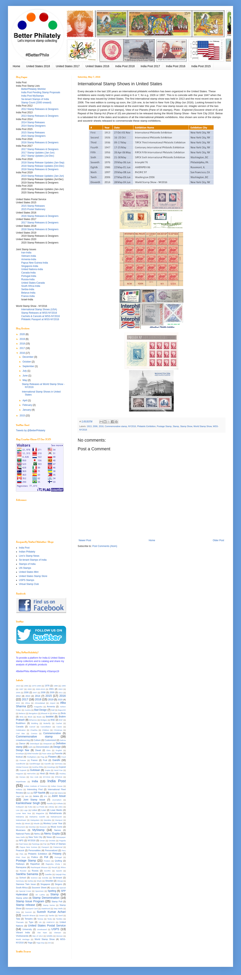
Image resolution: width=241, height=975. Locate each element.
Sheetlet (49, 881)
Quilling (58, 861)
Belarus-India (28, 292)
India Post (24, 547)
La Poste (40, 807)
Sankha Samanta (27, 874)
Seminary (20, 881)
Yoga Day (40, 943)
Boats (39, 717)
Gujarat (62, 767)
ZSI (49, 943)
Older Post (218, 540)
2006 (95, 426)
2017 (23, 348)
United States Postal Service (47, 925)
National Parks (23, 834)
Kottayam (20, 807)
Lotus (34, 810)
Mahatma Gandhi (37, 817)
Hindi (42, 773)
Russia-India (28, 279)
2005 (18, 692)
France (34, 760)
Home (16, 66)
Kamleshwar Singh (28, 803)
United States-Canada (33, 282)
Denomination (42, 747)
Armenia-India (28, 259)
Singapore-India (29, 266)
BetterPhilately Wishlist (33, 89)
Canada (20, 726)
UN (40, 922)
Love (43, 810)
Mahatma (20, 817)
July (25, 370)
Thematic (20, 922)
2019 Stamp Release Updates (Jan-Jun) (42, 175)
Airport (52, 703)
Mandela (47, 820)
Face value (46, 753)
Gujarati (22, 770)
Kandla (50, 803)
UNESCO (50, 922)
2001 (51, 689)
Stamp (176, 426)
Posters (47, 861)
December (28, 357)
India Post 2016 (175, 66)
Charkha (33, 730)
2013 (27, 696)
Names (57, 830)
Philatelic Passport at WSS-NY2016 (40, 319)
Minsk (27, 823)
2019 (23, 339)
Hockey (62, 773)
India (35, 781)
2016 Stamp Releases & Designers (40, 142)
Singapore (45, 884)
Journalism (56, 800)
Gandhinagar (34, 764)
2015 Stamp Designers (33, 136)
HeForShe (31, 773)
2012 (18, 696)
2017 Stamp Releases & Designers (40, 149)
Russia (35, 870)
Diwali (38, 750)
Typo (31, 922)
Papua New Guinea (28, 847)
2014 (37, 696)
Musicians (20, 830)
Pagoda (62, 840)
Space (53, 888)
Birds (63, 713)
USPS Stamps (26, 580)
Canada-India (28, 272)
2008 (43, 692)
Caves (59, 727)
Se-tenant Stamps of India (35, 99)
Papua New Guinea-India (34, 262)
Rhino (63, 867)
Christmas (58, 730)
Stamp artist (22, 898)
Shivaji (60, 881)
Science (34, 878)
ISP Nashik (39, 792)
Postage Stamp (164, 426)
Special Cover (25, 891)
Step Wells (58, 908)
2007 (35, 692)
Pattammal (57, 847)
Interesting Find (35, 789)
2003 (60, 689)
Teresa (40, 919)
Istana (60, 793)
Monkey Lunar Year (52, 823)
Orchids (52, 840)
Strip (18, 912)
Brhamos (33, 720)
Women (59, 936)
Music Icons (56, 827)
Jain (26, 796)
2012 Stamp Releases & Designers (40, 109)
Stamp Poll (57, 901)
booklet (50, 716)
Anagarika (38, 707)
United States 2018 (38, 66)
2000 (29, 689)
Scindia (45, 878)
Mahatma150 (56, 817)
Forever (23, 760)
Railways (20, 864)
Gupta (47, 770)
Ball (52, 710)
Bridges (43, 720)
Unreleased (42, 929)
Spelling (52, 891)
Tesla (49, 919)
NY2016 (132, 426)
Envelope (20, 753)
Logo (26, 810)
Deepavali (47, 743)
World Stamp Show (202, 426)
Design (57, 746)
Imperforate (21, 781)
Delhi (30, 747)
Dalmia (63, 740)
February (28, 405)
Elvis (49, 750)
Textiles (59, 919)
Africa (27, 703)
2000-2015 (40, 689)
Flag (42, 757)
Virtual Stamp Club (29, 584)
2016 (101, 426)
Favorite (59, 753)
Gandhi (56, 760)
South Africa (22, 887)
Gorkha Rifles (38, 767)
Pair (45, 844)
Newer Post (85, 540)
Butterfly (46, 723)
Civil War (20, 733)
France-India (28, 296)
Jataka (36, 796)
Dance (22, 743)
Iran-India (26, 252)
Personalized (51, 850)
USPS (55, 929)
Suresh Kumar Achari (51, 911)
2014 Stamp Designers (33, 125)
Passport (45, 847)
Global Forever (22, 767)
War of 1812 (37, 936)
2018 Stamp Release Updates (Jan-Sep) (42, 162)
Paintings (35, 844)
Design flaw (22, 750)
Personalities (34, 850)
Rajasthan (35, 864)
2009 (52, 692)
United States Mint (28, 572)
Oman (42, 840)
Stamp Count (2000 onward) (36, 102)
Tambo (51, 915)
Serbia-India (27, 289)
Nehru (37, 834)
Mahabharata (55, 813)
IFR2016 (58, 777)
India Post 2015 (201, 66)
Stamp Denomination (45, 897)
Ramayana (21, 867)
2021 (18, 703)
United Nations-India (32, 269)
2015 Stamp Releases (33, 132)
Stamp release (25, 904)
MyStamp (38, 830)
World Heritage (22, 939)
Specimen (39, 891)
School (22, 877)
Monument (20, 827)
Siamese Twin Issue (26, 884)
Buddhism (20, 723)
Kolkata (59, 803)
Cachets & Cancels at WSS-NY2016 (40, 316)
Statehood (45, 908)
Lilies (60, 807)
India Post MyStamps (32, 95)
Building (34, 723)
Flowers (52, 756)
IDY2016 (46, 777)
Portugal (58, 857)
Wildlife (49, 936)
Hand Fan (58, 770)
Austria (28, 710)
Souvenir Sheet (39, 887)
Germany (59, 764)
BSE (53, 720)
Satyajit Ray (60, 874)
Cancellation (46, 727)
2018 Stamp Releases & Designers (40, 169)
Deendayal (34, 743)
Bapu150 (62, 710)
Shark (39, 881)
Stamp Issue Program (30, 901)
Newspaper (61, 837)
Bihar (55, 713)
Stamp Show (186, 426)
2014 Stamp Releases (33, 122)
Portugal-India (28, 276)
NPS (21, 840)
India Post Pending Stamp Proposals (40, 92)
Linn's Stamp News (29, 555)
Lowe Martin (56, 810)
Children (45, 730)
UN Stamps (25, 568)
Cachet (59, 723)
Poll (46, 857)
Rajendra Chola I (54, 864)
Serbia (30, 881)
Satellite (48, 874)
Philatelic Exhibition (146, 426)
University (27, 929)
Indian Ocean (57, 786)
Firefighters (32, 757)
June (25, 375)
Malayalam (34, 820)
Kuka (30, 807)
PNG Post (20, 857)
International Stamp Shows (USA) (39, 309)
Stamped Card (31, 908)
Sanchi (59, 871)
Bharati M (45, 713)
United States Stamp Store (33, 576)
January (27, 409)
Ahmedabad (40, 703)
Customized (50, 740)
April (25, 400)
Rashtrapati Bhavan (39, 867)
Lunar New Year (23, 813)
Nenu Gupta (52, 833)
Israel (52, 793)
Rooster (23, 871)
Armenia (51, 706)
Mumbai (32, 827)
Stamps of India (27, 564)
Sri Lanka (40, 895)
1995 (64, 686)
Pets (21, 854)
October (27, 361)
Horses (22, 777)
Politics (34, 857)
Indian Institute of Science (35, 786)
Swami (42, 915)
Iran (28, 793)
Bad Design (40, 709)
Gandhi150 (20, 764)
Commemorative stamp (116, 426)
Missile (36, 823)
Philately (56, 853)
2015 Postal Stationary (33, 209)
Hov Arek (34, 777)
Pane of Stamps (58, 844)
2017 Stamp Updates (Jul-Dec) (37, 155)
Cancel (32, 727)
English (59, 750)
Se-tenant (57, 877)
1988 (56, 686)
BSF (61, 720)
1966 (26, 686)
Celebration (21, 730)
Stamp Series (49, 905)
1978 (47, 685)
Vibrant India (23, 932)
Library (51, 807)
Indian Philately (27, 551)
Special (63, 888)
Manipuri (59, 820)
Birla (21, 717)
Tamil (60, 915)
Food (63, 757)
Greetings (51, 767)
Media (18, 823)
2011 (61, 692)
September (29, 366)
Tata (18, 919)
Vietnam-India (28, 256)
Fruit (45, 760)
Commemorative (52, 733)
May (25, 380)
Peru (64, 850)
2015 (23, 415)
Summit (28, 912)
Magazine (40, 813)
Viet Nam (42, 932)
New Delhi (20, 837)
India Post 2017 (150, 66)
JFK (45, 796)
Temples (29, 919)
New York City (35, 837)
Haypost (19, 773)
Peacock (20, 850)
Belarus (22, 713)
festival (19, 757)
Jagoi (18, 796)
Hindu (52, 773)
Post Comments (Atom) (104, 546)
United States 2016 (97, 66)
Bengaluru (33, 713)
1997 (21, 689)
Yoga (29, 942)
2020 (23, 334)
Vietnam (57, 932)
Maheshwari (21, 820)
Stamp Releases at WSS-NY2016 (39, 312)
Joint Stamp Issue (34, 799)
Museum (43, 827)
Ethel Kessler (33, 753)
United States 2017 (67, 66)
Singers (58, 884)
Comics (34, 733)
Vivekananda (22, 936)
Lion (18, 810)
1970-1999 (36, 686)
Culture (37, 740)
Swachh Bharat (28, 915)
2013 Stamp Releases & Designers (40, 115)
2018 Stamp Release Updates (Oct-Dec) (42, 166)
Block (30, 717)
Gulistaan (35, 770)
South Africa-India (30, 286)
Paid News (23, 844)
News (49, 837)
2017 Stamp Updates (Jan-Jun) (38, 152)
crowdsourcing (23, 740)
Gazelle (47, 764)
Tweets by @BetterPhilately (30, 430)
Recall (54, 867)
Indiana (19, 789)
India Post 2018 (125, 66)
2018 (23, 343)
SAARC (47, 871)
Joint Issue (59, 796)
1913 (89, 426)
